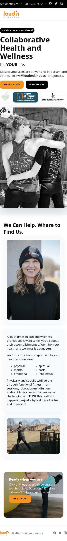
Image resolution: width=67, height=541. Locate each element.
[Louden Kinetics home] (11, 14)
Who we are (36, 84)
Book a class (12, 84)
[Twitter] (56, 4)
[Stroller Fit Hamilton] (25, 97)
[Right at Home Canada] (53, 97)
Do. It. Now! (20, 498)
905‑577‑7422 (33, 4)
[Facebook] (50, 4)
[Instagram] (61, 4)
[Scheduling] (5, 97)
